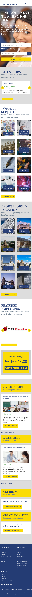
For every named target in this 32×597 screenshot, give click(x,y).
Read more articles (7, 433)
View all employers (9, 345)
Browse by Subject (22, 561)
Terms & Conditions (6, 556)
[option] (16, 87)
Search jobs (16, 59)
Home (2, 550)
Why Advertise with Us (7, 581)
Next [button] (29, 87)
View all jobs (7, 99)
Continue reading (11, 426)
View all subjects (8, 196)
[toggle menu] (29, 3)
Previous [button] (2, 87)
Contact (3, 554)
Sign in (19, 552)
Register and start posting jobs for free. (15, 501)
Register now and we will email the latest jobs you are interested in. (15, 525)
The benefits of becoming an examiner (15, 447)
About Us (3, 552)
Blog (18, 554)
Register (19, 550)
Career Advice (21, 556)
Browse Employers (22, 559)
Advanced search (16, 63)
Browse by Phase (21, 565)
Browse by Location (22, 563)
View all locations (9, 294)
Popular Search (21, 568)
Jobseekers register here (13, 530)
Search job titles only (9, 48)
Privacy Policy (4, 559)
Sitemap (3, 561)
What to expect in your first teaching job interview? (15, 397)
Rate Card (3, 578)
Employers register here (13, 507)
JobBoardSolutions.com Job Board (16, 593)
